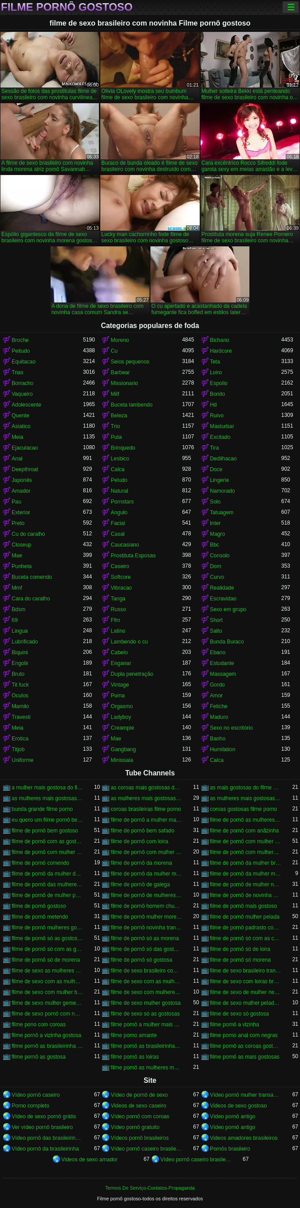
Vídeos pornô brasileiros (139, 1138)
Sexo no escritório (231, 728)
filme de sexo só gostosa (239, 1014)
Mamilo (20, 706)
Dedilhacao (223, 458)
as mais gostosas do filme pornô (245, 787)
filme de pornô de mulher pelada (47, 895)
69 (14, 620)
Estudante (222, 663)
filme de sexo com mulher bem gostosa (47, 992)
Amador (21, 491)
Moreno (120, 340)
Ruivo (217, 415)
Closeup (21, 545)
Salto (216, 631)
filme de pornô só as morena (145, 938)
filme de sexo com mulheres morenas (146, 992)
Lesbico (120, 458)
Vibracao (121, 588)
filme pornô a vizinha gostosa (46, 1035)
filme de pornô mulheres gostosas (47, 927)
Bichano (219, 340)
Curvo (217, 577)
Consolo (220, 555)
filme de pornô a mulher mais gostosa (146, 820)
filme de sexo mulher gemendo (47, 1003)
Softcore (121, 577)
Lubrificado (25, 642)
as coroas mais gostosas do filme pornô (146, 787)
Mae (17, 555)
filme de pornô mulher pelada (244, 917)
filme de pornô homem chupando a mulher (146, 906)
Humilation (223, 749)
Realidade (222, 588)
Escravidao (223, 598)
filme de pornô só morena (240, 960)
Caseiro (120, 566)
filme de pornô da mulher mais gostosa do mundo (245, 874)
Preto (18, 523)
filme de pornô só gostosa (141, 960)
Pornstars (122, 502)
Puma (117, 695)
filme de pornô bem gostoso (45, 830)
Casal (117, 534)
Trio (115, 426)
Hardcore (221, 351)
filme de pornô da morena (141, 863)
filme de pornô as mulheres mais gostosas (245, 820)
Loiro (216, 372)
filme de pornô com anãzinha (244, 830)
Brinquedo (123, 448)
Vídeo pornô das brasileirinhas (47, 1138)
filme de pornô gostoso (39, 906)
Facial (118, 523)
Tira (214, 448)
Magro (217, 534)
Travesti (21, 717)
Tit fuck (20, 685)
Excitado (220, 437)
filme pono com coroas (39, 1024)
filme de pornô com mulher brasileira (245, 841)
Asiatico (21, 426)
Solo (215, 502)
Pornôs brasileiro (230, 1149)
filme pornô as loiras (135, 1057)
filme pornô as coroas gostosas (245, 1046)
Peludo (119, 480)
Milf (115, 394)
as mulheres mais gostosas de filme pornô (47, 798)
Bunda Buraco (227, 642)
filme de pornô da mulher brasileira (245, 863)
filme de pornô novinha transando (146, 927)
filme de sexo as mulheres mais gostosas (47, 970)
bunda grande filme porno (42, 809)
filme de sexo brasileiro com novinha (146, 970)
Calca (117, 469)
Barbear (120, 372)
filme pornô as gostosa (39, 1057)
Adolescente (26, 405)
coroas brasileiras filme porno (146, 809)
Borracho (23, 383)
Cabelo (119, 652)
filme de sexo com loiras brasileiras (245, 981)
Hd (213, 405)
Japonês (22, 480)
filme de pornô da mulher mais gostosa (146, 874)
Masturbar (222, 426)
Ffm (115, 620)
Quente (20, 415)
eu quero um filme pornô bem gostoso (47, 820)
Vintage (120, 685)
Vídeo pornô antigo (232, 1116)
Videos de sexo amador (89, 1159)
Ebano (218, 652)
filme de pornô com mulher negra (47, 852)
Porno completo (30, 1106)
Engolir (20, 663)
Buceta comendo (32, 577)
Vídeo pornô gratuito (135, 1127)
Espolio (218, 383)
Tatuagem (222, 512)
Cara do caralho (31, 598)
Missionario (124, 383)
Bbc (214, 545)
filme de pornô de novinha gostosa (245, 895)
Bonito (217, 394)
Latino (118, 631)
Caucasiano (125, 545)
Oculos (20, 695)
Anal (17, 458)
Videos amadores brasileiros (244, 1138)
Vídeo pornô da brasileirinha (45, 1149)
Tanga (118, 598)
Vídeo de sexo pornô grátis (44, 1116)
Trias (17, 372)
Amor (216, 695)
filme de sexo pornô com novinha (47, 1014)
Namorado (222, 491)
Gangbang (123, 749)
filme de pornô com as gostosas (47, 841)
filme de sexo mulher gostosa (145, 1003)
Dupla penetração (132, 674)
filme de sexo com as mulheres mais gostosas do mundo (146, 981)
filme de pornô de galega (140, 884)
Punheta (22, 566)
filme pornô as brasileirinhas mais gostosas (146, 1046)
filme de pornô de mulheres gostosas (146, 895)
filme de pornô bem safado (142, 830)
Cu (114, 351)
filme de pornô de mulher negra (245, 884)
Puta (116, 437)
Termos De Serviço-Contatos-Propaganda (150, 1187)
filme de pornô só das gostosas (146, 949)
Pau (16, 502)
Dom (215, 566)
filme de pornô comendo (40, 863)
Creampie (122, 728)
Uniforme (23, 760)
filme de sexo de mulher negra (245, 992)
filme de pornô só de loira (240, 949)
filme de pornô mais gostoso (243, 906)
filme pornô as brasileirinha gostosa (47, 1046)
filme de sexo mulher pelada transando (245, 1003)
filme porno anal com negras (244, 1035)
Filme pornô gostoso (67, 7)
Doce (216, 469)
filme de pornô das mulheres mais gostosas (47, 884)
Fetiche (218, 706)
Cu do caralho (28, 534)
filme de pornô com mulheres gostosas (245, 852)
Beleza (119, 415)
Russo (118, 609)
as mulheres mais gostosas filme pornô (245, 798)
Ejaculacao (25, 448)
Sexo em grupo (228, 609)
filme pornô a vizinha (234, 1024)
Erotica (20, 738)
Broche (20, 340)
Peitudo (21, 351)
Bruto (18, 674)
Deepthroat (25, 469)
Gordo (217, 685)
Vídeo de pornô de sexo (139, 1095)
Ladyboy (121, 717)
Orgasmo (122, 706)
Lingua (20, 631)
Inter (215, 523)
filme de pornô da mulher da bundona (47, 874)
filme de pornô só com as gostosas (47, 949)
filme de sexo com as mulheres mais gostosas (47, 981)
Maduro (219, 717)
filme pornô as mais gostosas (244, 1057)
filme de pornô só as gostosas (47, 938)
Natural (119, 491)
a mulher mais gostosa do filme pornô (47, 787)
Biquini (20, 652)
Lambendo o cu (129, 642)
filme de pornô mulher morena (146, 917)
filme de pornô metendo (40, 917)
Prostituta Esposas (133, 555)
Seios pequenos (130, 362)
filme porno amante (134, 1035)
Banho (218, 738)
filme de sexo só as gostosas (145, 1014)
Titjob (18, 749)
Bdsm (19, 609)
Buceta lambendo (131, 405)
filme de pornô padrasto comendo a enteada (245, 927)
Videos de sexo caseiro (138, 1106)
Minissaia (122, 760)
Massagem (223, 674)
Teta (215, 362)
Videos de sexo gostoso (238, 1106)
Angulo (119, 512)
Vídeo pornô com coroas (140, 1116)
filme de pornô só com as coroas (245, 938)
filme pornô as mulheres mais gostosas (146, 1067)
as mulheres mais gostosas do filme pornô (146, 798)
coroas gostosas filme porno (243, 809)
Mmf (17, 588)
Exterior (21, 512)
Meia (17, 437)
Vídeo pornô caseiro (36, 1095)
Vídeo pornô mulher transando (245, 1095)
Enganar (121, 663)
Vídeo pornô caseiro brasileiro (146, 1149)
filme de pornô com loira (139, 841)
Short (216, 620)
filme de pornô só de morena (46, 960)
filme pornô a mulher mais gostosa (146, 1024)
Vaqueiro (22, 394)
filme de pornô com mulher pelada (146, 852)
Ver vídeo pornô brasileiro (42, 1127)
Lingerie (219, 480)
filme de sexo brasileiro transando (245, 970)
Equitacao (23, 362)
